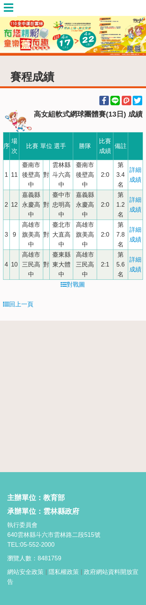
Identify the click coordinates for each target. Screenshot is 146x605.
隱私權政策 (64, 572)
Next (133, 28)
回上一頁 (18, 304)
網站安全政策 (25, 572)
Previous (13, 28)
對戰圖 (73, 284)
